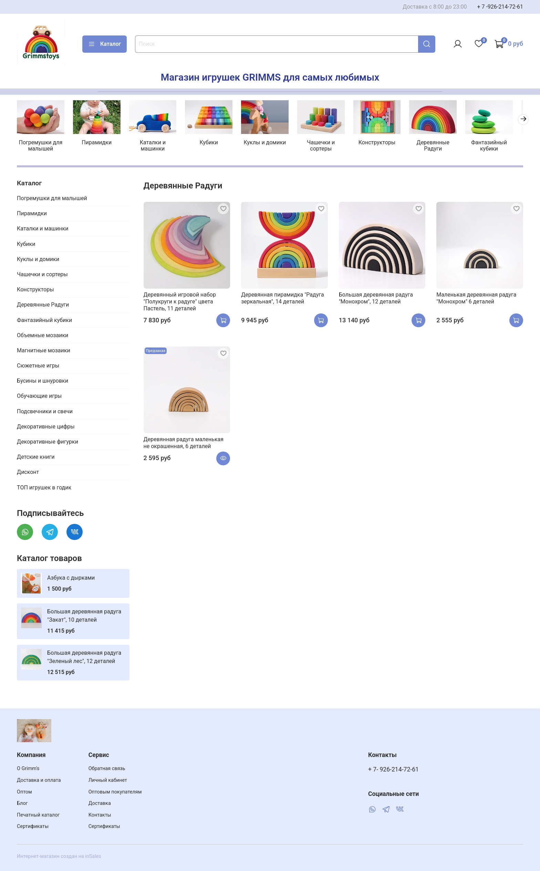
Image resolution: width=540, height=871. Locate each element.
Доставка (100, 803)
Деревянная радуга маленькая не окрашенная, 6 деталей (184, 443)
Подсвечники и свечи (45, 412)
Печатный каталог (38, 815)
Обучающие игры (39, 397)
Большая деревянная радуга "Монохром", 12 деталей (376, 298)
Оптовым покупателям (115, 792)
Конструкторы (384, 143)
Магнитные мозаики (43, 351)
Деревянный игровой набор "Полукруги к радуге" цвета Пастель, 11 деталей (180, 302)
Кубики (213, 143)
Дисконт (28, 473)
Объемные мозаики (42, 336)
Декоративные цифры (46, 427)
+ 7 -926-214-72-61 (500, 6)
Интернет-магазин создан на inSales (59, 856)
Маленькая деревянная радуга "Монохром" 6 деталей (476, 298)
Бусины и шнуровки (42, 382)
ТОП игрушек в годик (44, 488)
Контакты (100, 815)
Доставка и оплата (39, 780)
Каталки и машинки (155, 146)
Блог (22, 803)
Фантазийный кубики (499, 146)
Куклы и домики (270, 143)
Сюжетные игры (38, 366)
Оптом (24, 792)
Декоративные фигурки (47, 442)
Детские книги (35, 458)
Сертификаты (33, 826)
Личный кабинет (108, 780)
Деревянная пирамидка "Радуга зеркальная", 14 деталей (282, 298)
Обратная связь (107, 768)
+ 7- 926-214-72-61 (393, 769)
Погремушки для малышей (41, 146)
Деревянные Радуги (441, 146)
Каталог (104, 44)
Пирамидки (98, 143)
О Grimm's (28, 768)
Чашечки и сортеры (327, 146)
